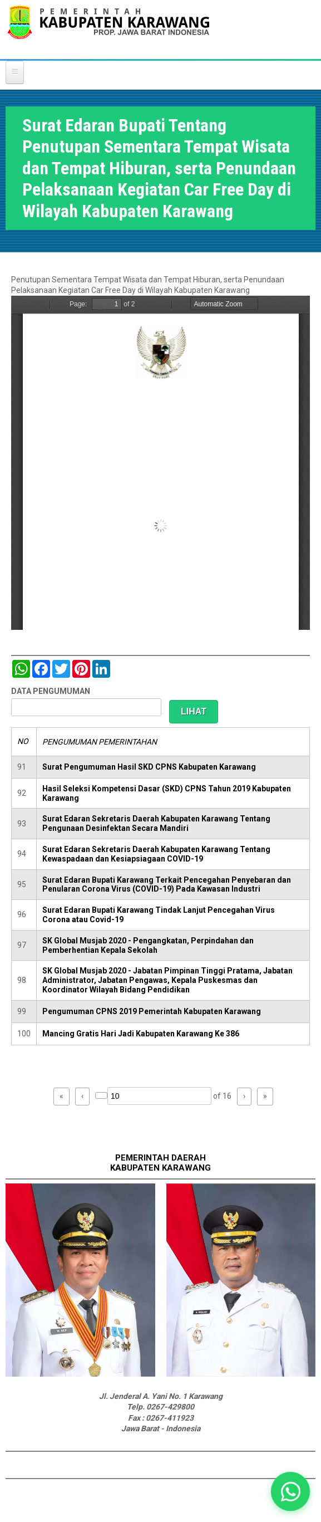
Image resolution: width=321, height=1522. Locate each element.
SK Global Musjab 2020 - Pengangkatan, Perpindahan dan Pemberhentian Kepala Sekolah (148, 945)
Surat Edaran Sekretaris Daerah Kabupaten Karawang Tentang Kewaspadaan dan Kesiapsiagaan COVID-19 (156, 854)
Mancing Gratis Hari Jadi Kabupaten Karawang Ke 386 (140, 1033)
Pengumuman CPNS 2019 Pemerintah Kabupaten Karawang (151, 1011)
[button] (290, 1491)
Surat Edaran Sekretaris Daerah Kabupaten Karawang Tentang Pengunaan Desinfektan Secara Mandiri (156, 823)
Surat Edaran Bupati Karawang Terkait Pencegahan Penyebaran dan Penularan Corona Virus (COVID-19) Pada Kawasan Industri (166, 884)
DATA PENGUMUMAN (50, 691)
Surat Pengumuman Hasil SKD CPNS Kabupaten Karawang (149, 766)
